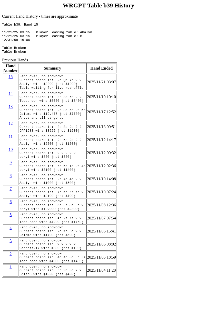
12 (10, 137)
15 (10, 82)
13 (10, 117)
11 (11, 152)
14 (10, 102)
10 (10, 168)
